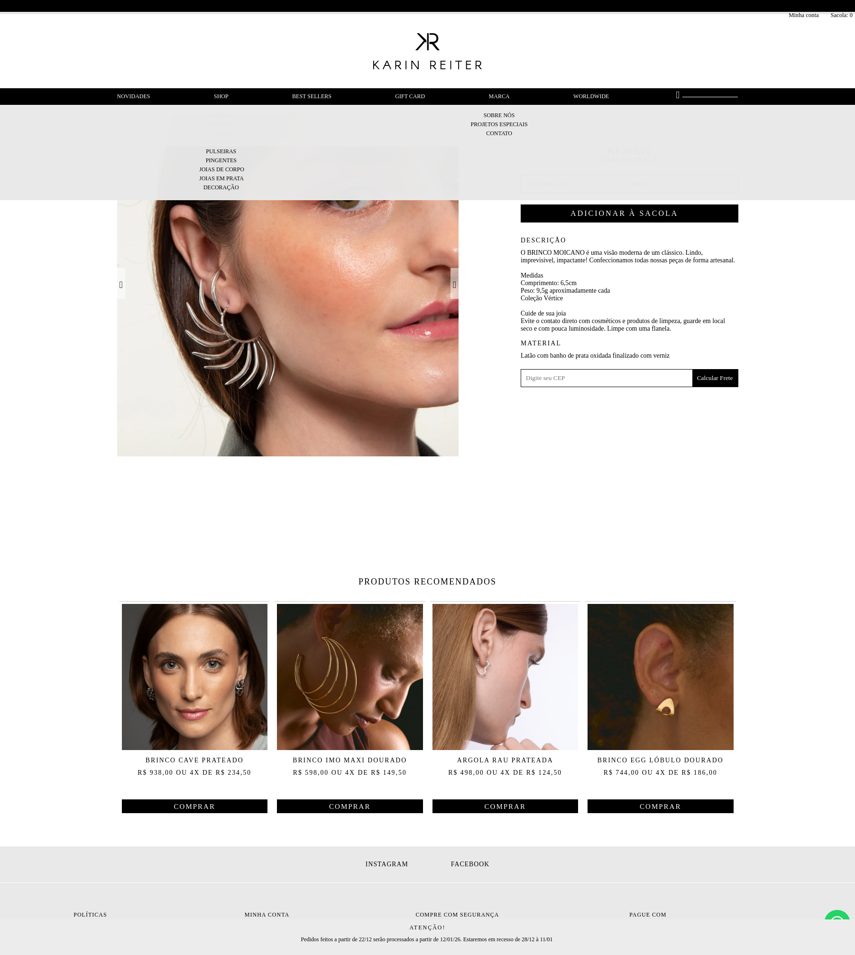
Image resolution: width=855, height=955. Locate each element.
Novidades (133, 96)
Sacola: (841, 15)
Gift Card (410, 96)
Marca (499, 96)
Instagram (387, 864)
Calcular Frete (715, 377)
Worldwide (591, 96)
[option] (288, 285)
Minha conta (803, 15)
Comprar (629, 213)
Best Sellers (311, 96)
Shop (221, 96)
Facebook (470, 864)
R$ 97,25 (647, 159)
